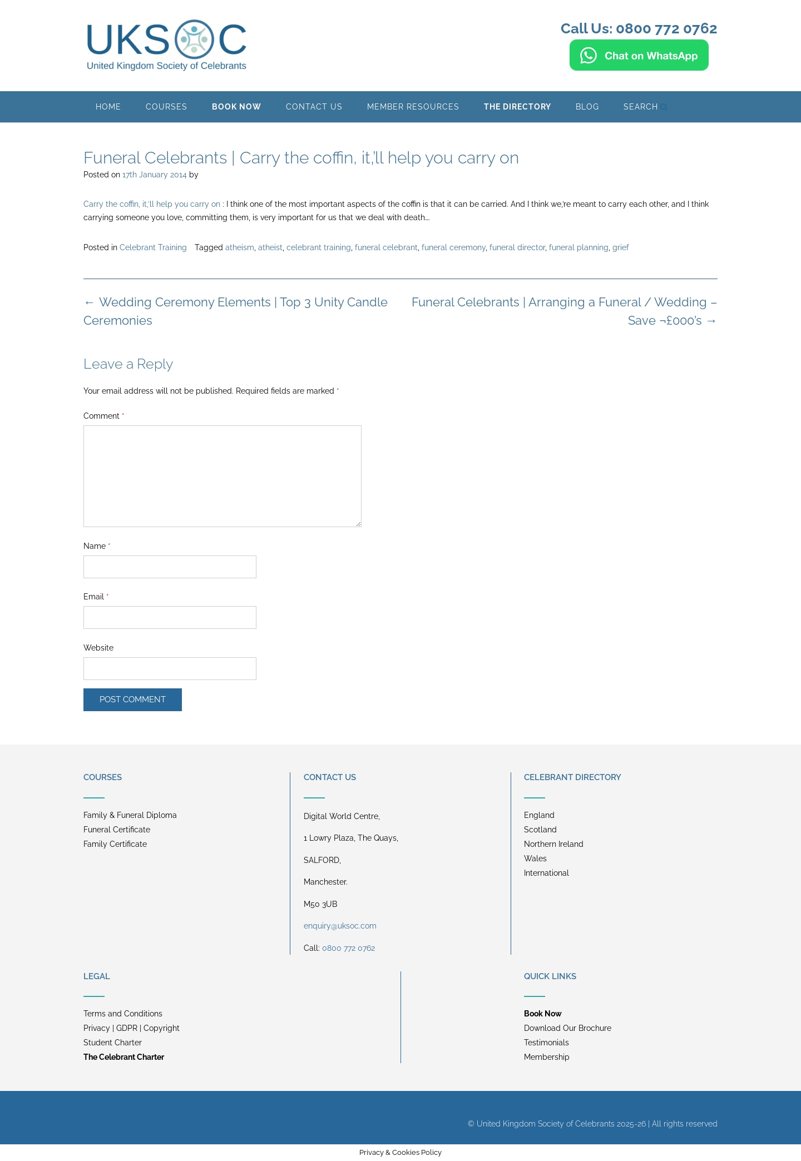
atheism (239, 247)
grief (620, 247)
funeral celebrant (386, 247)
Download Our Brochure (567, 1028)
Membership (547, 1057)
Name (97, 546)
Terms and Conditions (122, 1013)
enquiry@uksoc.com (340, 925)
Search (646, 106)
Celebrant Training (153, 247)
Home (108, 106)
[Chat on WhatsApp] (639, 65)
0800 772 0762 (348, 948)
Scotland (540, 829)
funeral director (517, 247)
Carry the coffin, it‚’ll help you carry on (151, 204)
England (539, 815)
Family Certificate (115, 844)
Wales (535, 858)
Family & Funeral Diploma (130, 815)
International (546, 873)
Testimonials (546, 1042)
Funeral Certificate (116, 829)
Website (98, 647)
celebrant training (318, 247)
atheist (270, 247)
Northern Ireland (554, 844)
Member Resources (413, 106)
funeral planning (579, 247)
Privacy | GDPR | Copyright (131, 1028)
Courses (166, 106)
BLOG (587, 106)
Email (96, 596)
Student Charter (112, 1042)
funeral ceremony (454, 247)
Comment (104, 415)
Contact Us (314, 106)
